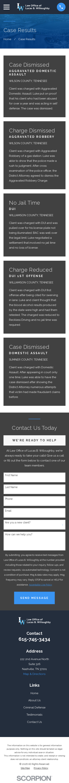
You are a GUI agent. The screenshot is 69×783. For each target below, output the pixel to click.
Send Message (34, 598)
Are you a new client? (18, 522)
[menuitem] (25, 768)
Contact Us (34, 722)
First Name (11, 475)
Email (8, 510)
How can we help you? (18, 534)
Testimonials (34, 714)
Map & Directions (34, 674)
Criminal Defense (34, 707)
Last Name (11, 487)
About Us (34, 700)
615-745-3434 (34, 639)
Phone (9, 498)
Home (34, 693)
